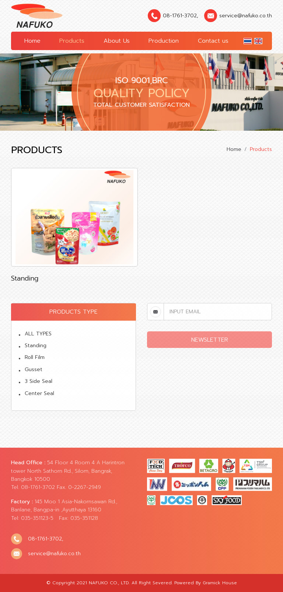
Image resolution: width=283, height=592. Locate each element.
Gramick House (220, 582)
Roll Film (35, 357)
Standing (35, 345)
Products (71, 40)
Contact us (213, 40)
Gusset (33, 369)
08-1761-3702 (180, 16)
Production (164, 40)
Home (32, 40)
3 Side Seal (38, 381)
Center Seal (39, 393)
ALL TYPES (38, 334)
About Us (117, 40)
